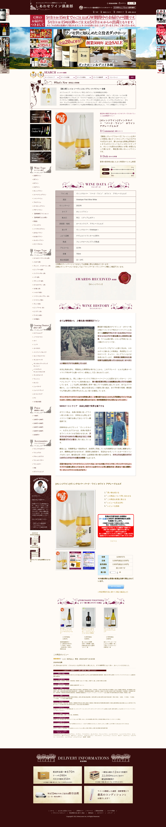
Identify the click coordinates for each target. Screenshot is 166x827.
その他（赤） (37, 288)
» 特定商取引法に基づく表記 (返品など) (113, 592)
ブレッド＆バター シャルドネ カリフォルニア (109, 630)
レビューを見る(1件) (115, 503)
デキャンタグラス (38, 456)
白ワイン (36, 183)
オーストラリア (37, 394)
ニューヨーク (37, 386)
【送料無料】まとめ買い (40, 217)
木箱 (34, 468)
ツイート (113, 541)
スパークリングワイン (39, 194)
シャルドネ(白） (38, 292)
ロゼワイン (36, 187)
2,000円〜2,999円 (38, 423)
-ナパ (34, 340)
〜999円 (35, 416)
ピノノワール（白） (39, 307)
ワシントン (36, 379)
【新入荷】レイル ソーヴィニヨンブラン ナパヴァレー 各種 (82, 89)
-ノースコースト (38, 337)
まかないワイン (37, 232)
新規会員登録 (99, 810)
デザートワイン (37, 210)
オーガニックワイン (39, 206)
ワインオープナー (38, 460)
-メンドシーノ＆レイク (39, 352)
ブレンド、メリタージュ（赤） (42, 266)
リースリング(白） (38, 300)
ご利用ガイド (79, 810)
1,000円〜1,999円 (38, 419)
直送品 (35, 221)
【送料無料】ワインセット (41, 213)
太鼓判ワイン (37, 175)
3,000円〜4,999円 (38, 427)
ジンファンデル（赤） (39, 273)
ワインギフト (37, 225)
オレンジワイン (37, 191)
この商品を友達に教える (116, 499)
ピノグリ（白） (37, 311)
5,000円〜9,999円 (38, 431)
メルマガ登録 (111, 810)
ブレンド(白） (37, 304)
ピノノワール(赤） (38, 269)
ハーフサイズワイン (39, 229)
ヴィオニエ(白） (38, 315)
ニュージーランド (38, 390)
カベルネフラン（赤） (39, 285)
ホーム (52, 810)
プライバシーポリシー (59, 813)
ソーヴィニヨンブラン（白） (41, 296)
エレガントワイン (38, 240)
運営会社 (90, 813)
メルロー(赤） (37, 262)
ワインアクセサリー (39, 449)
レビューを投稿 (113, 506)
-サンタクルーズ (38, 375)
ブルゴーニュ (37, 202)
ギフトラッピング (38, 471)
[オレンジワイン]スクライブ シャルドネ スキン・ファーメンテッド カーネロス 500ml (88, 631)
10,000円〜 (36, 435)
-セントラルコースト (39, 356)
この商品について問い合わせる (119, 496)
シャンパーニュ (37, 198)
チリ (34, 398)
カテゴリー (100, 813)
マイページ (89, 810)
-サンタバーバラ (38, 359)
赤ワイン (36, 179)
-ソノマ (35, 344)
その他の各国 (37, 401)
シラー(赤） (36, 277)
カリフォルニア (37, 333)
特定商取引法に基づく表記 (76, 813)
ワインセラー (37, 464)
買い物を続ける (113, 492)
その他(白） (36, 319)
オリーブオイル (37, 244)
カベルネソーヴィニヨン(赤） (41, 258)
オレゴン (36, 382)
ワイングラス (37, 452)
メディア (109, 813)
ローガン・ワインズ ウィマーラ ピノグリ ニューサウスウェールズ (66, 631)
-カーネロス (36, 348)
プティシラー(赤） (38, 281)
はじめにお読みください (65, 810)
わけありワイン (37, 236)
